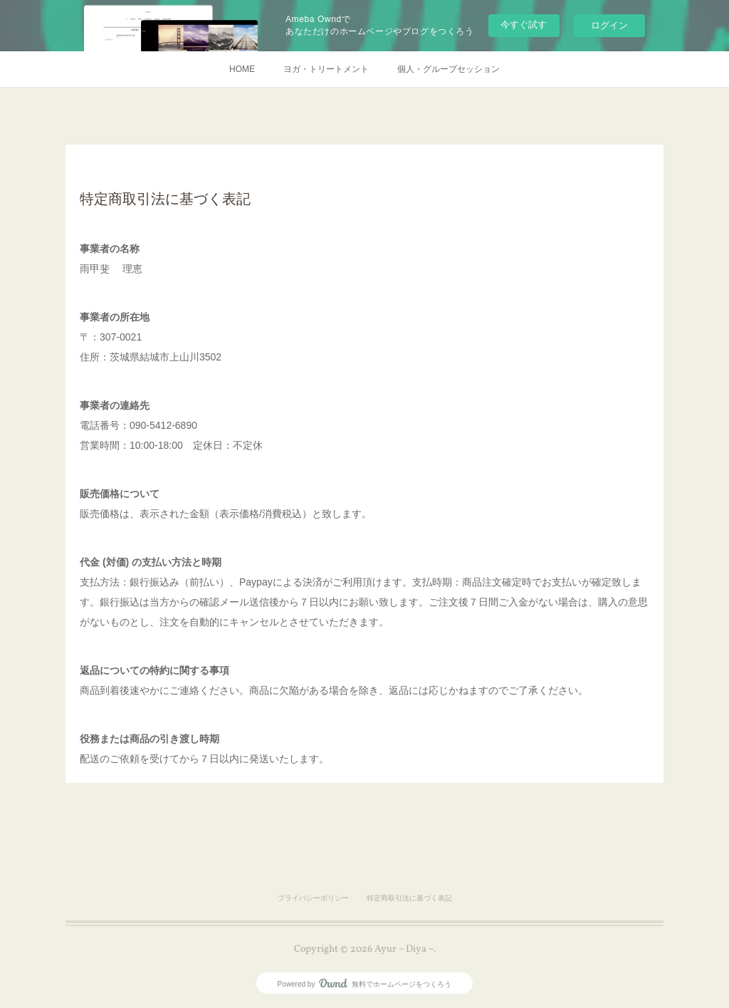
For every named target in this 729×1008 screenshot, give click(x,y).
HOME (242, 69)
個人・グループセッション (448, 69)
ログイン (609, 25)
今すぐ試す (523, 24)
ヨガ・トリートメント (326, 69)
